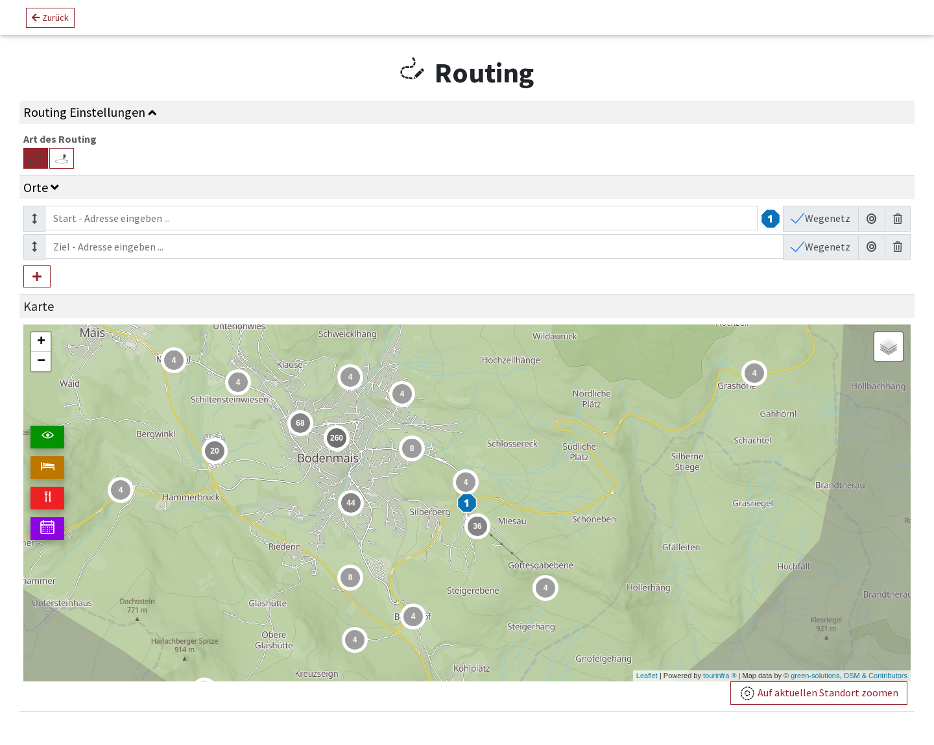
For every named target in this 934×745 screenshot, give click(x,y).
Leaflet (647, 675)
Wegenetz (826, 218)
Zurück (50, 17)
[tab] (467, 112)
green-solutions (815, 675)
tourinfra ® (720, 675)
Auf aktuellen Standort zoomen (818, 693)
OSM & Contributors (875, 675)
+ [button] (41, 342)
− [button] (41, 361)
